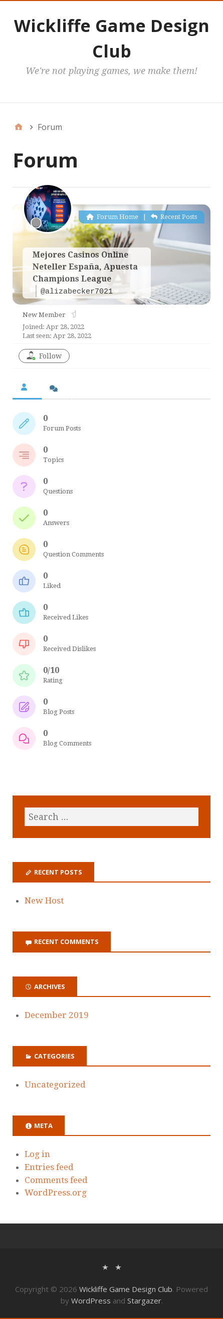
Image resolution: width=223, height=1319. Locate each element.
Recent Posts (174, 216)
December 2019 (57, 1015)
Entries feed (49, 1167)
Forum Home (112, 216)
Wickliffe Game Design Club (125, 1289)
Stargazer (144, 1301)
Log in (37, 1154)
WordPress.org (56, 1193)
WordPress (91, 1301)
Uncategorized (55, 1085)
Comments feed (56, 1180)
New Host (44, 901)
